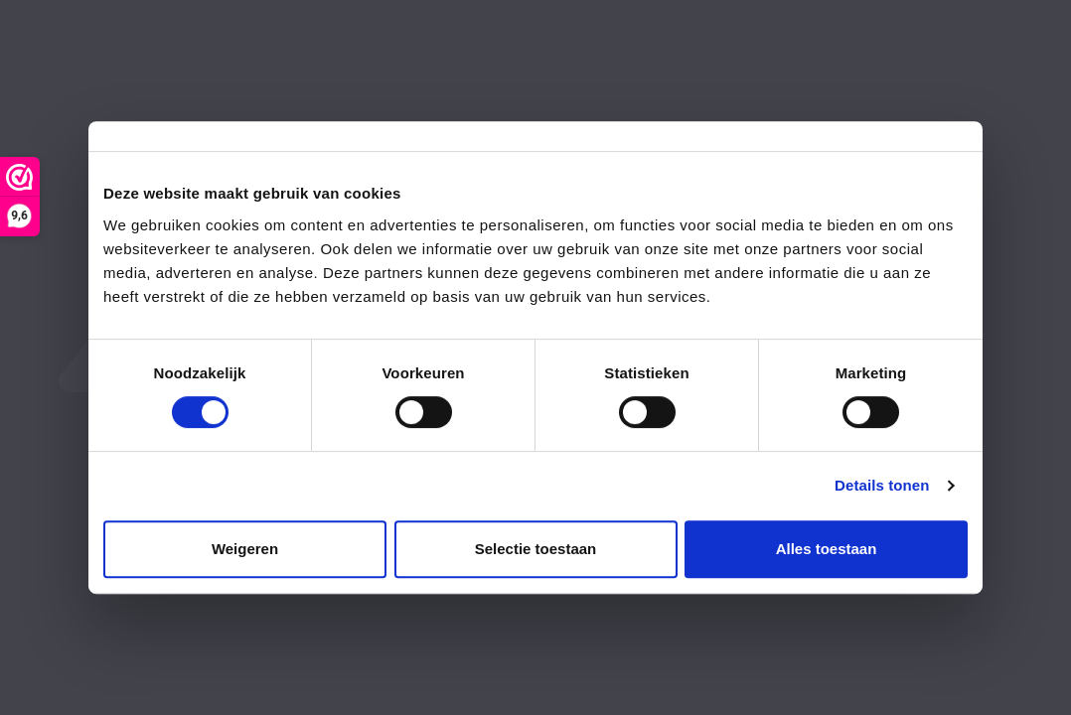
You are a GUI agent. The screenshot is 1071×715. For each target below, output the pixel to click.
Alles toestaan (826, 548)
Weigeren (245, 548)
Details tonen (882, 485)
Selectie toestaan (536, 548)
